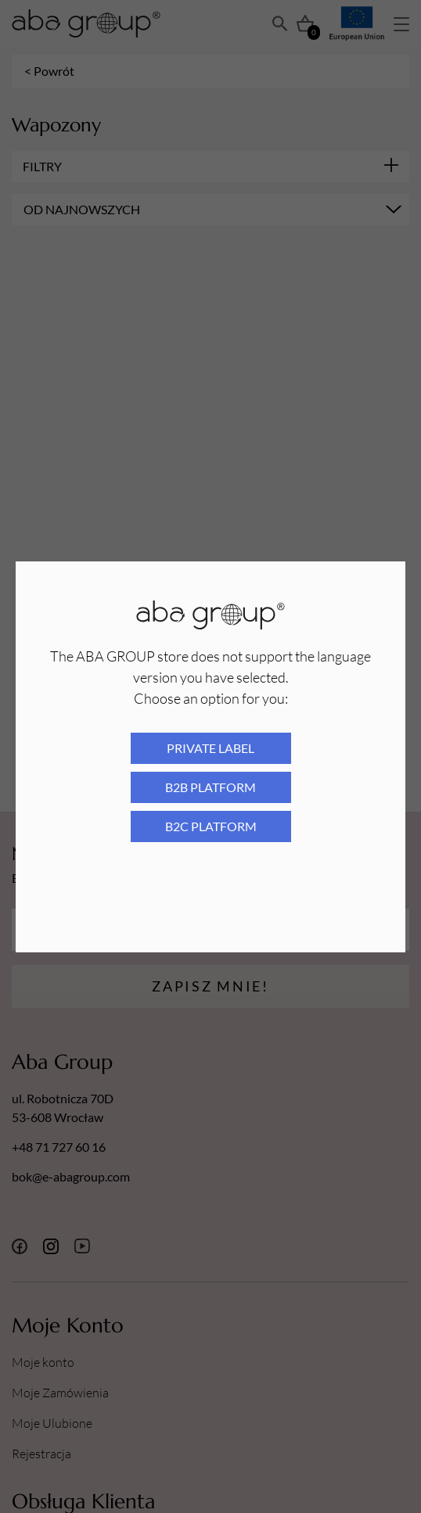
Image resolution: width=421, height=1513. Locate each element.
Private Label (210, 747)
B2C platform (211, 826)
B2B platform (210, 787)
